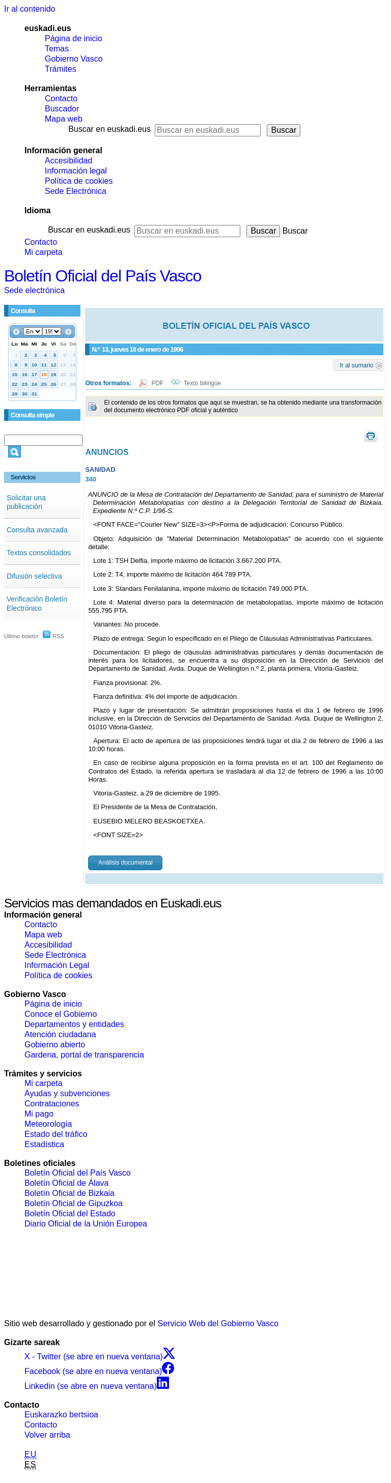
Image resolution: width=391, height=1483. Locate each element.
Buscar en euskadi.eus (109, 129)
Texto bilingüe (202, 383)
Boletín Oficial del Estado (70, 1213)
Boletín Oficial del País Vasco (102, 276)
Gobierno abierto (54, 1044)
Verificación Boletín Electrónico (37, 603)
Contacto (61, 98)
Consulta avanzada (37, 530)
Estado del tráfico (56, 1134)
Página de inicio (73, 38)
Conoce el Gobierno (60, 1014)
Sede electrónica (34, 290)
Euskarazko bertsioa (61, 1414)
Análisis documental (125, 862)
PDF (158, 383)
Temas (57, 48)
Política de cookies (79, 181)
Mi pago (38, 1113)
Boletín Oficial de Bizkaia (69, 1193)
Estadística (44, 1144)
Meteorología (48, 1124)
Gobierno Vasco (74, 58)
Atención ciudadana (60, 1034)
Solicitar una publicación (26, 502)
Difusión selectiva (34, 576)
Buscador (62, 108)
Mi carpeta (43, 252)
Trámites (60, 69)
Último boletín (21, 636)
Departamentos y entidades (74, 1024)
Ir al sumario (357, 364)
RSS (53, 636)
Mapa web (63, 119)
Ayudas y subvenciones (67, 1093)
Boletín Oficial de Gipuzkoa (73, 1203)
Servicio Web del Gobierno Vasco (218, 1323)
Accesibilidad (68, 160)
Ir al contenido (29, 9)
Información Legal (56, 965)
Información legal (76, 170)
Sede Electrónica (75, 191)
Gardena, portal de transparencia (84, 1054)
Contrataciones (51, 1103)
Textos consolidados (39, 553)
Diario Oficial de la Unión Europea (85, 1223)
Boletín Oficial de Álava (66, 1183)
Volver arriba (47, 1435)
